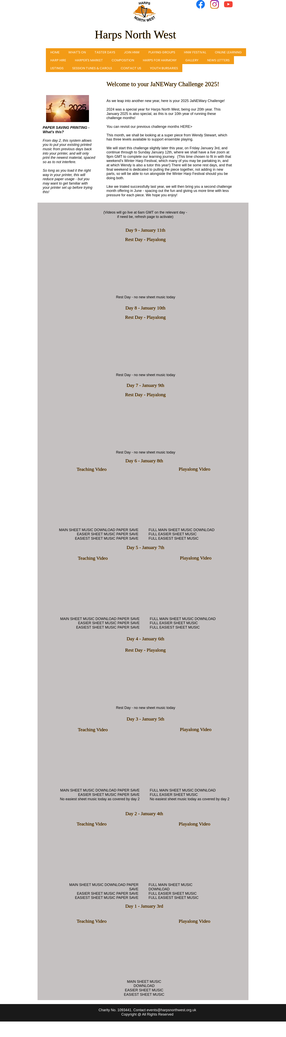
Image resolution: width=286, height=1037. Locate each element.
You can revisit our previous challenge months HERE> (149, 127)
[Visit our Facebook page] (200, 4)
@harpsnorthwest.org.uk (176, 1010)
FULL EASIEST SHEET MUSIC (174, 538)
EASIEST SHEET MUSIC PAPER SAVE (106, 538)
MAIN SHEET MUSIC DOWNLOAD (144, 984)
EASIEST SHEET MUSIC (144, 995)
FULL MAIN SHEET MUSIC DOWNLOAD (181, 530)
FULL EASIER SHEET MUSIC (173, 534)
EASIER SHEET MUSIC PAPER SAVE (107, 534)
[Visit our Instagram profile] (214, 4)
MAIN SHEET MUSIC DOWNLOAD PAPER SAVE (98, 530)
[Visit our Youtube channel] (228, 4)
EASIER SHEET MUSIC (144, 990)
